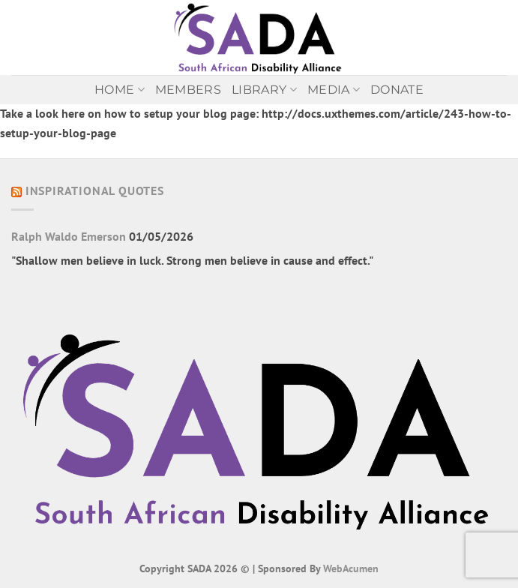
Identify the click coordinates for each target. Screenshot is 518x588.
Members (188, 89)
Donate (397, 89)
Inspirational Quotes (94, 190)
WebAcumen (351, 568)
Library (264, 90)
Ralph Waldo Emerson (68, 236)
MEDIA (333, 90)
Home (119, 90)
